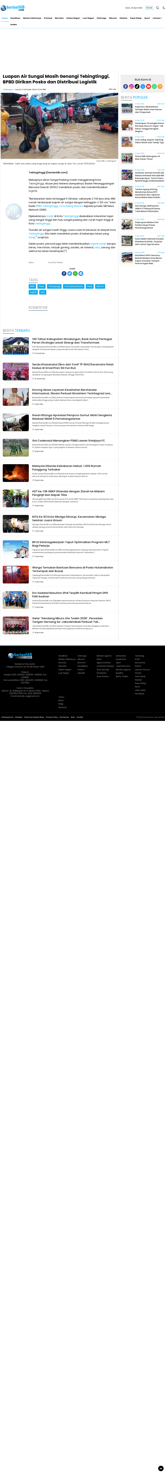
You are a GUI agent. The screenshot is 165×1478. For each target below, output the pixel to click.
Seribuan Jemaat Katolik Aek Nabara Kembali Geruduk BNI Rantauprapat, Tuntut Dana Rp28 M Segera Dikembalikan (149, 176)
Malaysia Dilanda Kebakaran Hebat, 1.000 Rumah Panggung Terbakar (66, 467)
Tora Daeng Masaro (71, 206)
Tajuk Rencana (123, 666)
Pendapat (139, 693)
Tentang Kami (7, 717)
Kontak (80, 717)
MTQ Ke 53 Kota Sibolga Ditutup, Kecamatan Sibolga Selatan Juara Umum (69, 518)
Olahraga (101, 18)
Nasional (62, 707)
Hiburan (113, 18)
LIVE (150, 8)
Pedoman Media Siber (34, 717)
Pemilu (138, 673)
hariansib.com (148, 717)
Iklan (73, 717)
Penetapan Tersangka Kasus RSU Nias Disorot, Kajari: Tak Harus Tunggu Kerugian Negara (149, 127)
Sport (147, 18)
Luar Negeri (88, 18)
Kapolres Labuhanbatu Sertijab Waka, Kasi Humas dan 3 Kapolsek (148, 109)
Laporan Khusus (142, 669)
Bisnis (61, 700)
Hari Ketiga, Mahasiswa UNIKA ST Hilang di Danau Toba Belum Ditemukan (147, 208)
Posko (41, 286)
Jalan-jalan (140, 690)
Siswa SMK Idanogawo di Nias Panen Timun (147, 157)
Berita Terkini (122, 676)
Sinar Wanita (103, 676)
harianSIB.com (56, 172)
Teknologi (139, 655)
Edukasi (123, 18)
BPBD (54, 187)
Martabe (59, 18)
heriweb (161, 717)
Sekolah (81, 673)
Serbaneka (121, 655)
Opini (118, 662)
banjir (50, 216)
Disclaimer (64, 717)
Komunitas (140, 662)
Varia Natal (140, 676)
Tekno (61, 697)
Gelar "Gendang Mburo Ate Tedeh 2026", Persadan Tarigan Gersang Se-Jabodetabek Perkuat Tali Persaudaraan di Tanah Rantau (67, 621)
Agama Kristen (104, 662)
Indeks (13, 24)
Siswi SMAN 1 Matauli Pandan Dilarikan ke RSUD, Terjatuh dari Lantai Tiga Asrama (149, 241)
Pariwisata (101, 673)
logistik (33, 191)
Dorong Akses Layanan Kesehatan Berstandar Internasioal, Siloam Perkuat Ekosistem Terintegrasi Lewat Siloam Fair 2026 (72, 393)
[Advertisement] (82, 50)
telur (97, 247)
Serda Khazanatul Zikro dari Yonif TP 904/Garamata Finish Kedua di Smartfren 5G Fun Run (73, 366)
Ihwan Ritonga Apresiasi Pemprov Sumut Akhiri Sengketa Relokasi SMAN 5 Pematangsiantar (72, 417)
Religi (60, 703)
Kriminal (48, 18)
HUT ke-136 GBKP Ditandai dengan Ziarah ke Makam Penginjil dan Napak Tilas (68, 493)
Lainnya (156, 18)
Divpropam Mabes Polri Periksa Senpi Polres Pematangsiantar (147, 225)
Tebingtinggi (37, 172)
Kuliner (138, 666)
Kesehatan (121, 659)
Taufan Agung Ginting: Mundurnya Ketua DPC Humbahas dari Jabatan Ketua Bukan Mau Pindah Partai (147, 194)
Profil (137, 659)
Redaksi (18, 717)
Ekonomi (82, 662)
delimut (100, 286)
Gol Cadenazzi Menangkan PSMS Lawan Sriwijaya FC (68, 440)
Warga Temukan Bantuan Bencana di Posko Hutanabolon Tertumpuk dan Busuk (72, 569)
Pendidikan (83, 666)
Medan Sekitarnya (32, 18)
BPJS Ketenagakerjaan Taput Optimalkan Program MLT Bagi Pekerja (71, 544)
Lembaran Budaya (105, 666)
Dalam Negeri (73, 18)
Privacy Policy (52, 717)
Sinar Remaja (103, 669)
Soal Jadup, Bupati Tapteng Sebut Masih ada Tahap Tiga (149, 141)
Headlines (15, 18)
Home (5, 18)
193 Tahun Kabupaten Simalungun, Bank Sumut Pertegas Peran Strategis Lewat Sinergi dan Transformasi (72, 340)
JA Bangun (8, 89)
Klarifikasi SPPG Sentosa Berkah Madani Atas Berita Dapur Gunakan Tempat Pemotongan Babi (148, 259)
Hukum (81, 669)
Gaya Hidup (136, 18)
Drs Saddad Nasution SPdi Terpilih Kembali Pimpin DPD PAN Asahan (70, 594)
